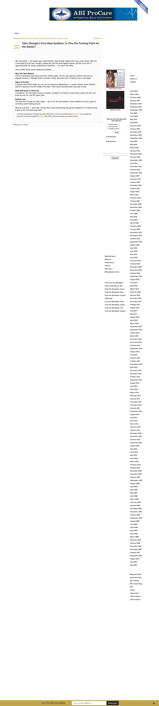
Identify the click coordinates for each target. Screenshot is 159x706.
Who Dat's (75, 114)
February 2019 (135, 260)
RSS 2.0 (41, 116)
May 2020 (133, 217)
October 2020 (135, 210)
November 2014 (136, 342)
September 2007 (136, 555)
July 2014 (133, 355)
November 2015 (136, 326)
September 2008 (136, 518)
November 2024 (136, 135)
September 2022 (136, 173)
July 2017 (133, 311)
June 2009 (134, 490)
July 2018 (133, 282)
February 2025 (135, 126)
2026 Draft (108, 298)
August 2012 (134, 383)
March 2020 (134, 223)
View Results (111, 137)
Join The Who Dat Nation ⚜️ (55, 703)
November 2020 (136, 207)
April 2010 (134, 458)
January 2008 (135, 543)
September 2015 (136, 330)
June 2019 (134, 251)
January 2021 (135, 201)
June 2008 (134, 527)
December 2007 (136, 546)
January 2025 (135, 129)
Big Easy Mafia (135, 574)
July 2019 (133, 248)
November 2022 (136, 166)
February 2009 (135, 502)
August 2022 (134, 176)
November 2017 (136, 301)
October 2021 (135, 188)
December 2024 (136, 132)
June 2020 (134, 213)
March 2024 (134, 148)
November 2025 (136, 107)
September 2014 (136, 348)
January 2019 (135, 264)
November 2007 (136, 549)
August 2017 (134, 308)
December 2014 (136, 339)
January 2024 (135, 151)
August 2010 (134, 446)
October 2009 (135, 477)
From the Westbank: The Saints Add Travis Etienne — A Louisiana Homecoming (114, 308)
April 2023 (134, 163)
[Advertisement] (125, 50)
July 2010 (133, 449)
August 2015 (134, 333)
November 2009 (136, 474)
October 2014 (135, 345)
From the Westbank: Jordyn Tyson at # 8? (114, 295)
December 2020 (136, 204)
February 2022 (135, 179)
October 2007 (135, 552)
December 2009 (136, 471)
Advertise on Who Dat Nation (93, 22)
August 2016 (134, 317)
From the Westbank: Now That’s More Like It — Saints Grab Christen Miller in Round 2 (114, 292)
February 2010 (135, 464)
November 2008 (136, 512)
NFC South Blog (136, 584)
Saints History (135, 596)
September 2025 (136, 110)
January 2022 (135, 182)
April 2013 (134, 367)
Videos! (108, 265)
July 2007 (133, 562)
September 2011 (136, 411)
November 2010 (136, 436)
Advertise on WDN (115, 109)
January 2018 (135, 295)
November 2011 (136, 405)
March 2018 (134, 289)
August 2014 (134, 352)
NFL (131, 587)
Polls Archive (111, 141)
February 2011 (135, 427)
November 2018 (136, 270)
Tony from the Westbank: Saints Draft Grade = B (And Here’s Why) (114, 283)
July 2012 (133, 386)
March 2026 (134, 94)
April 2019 (134, 257)
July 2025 (133, 113)
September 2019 (136, 242)
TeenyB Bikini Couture (115, 88)
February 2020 (135, 226)
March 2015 (134, 336)
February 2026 (135, 97)
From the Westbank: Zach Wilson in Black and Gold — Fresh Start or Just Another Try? (114, 302)
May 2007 (133, 565)
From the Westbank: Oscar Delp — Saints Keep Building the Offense (115, 289)
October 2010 (135, 439)
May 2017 (133, 314)
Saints (132, 590)
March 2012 (134, 392)
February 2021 (135, 198)
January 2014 (135, 358)
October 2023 (135, 157)
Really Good (113, 124)
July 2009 (133, 486)
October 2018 (135, 273)
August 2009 (134, 483)
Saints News (109, 262)
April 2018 (134, 286)
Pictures (108, 259)
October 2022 (135, 169)
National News (110, 256)
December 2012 (136, 370)
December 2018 (136, 267)
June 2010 (134, 452)
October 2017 (135, 304)
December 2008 (136, 508)
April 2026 (134, 91)
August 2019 (134, 245)
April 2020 (134, 220)
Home (17, 33)
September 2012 (136, 380)
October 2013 (135, 361)
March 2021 (134, 195)
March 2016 (134, 323)
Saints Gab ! (134, 593)
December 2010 (136, 433)
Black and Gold (136, 577)
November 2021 (136, 185)
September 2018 (136, 276)
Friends (133, 82)
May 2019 (133, 254)
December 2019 (136, 232)
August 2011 (134, 414)
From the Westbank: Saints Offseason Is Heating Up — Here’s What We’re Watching (114, 305)
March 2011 (134, 424)
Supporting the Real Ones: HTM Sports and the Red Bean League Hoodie (41, 38)
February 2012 (135, 395)
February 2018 (135, 292)
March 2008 (134, 537)
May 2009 (133, 493)
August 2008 (134, 521)
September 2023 (136, 160)
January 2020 (135, 229)
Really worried (114, 129)
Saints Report (135, 599)
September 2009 (136, 480)
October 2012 (135, 377)
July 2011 (133, 417)
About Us (133, 79)
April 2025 (134, 122)
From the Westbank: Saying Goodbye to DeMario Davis (114, 311)
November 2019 (136, 235)
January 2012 (135, 399)
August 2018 (134, 279)
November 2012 (136, 373)
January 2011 (135, 430)
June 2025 (134, 116)
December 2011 (136, 402)
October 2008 (135, 515)
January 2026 (135, 100)
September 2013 (136, 364)
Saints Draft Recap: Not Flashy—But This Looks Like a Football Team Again (114, 286)
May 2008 (133, 530)
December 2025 (136, 104)
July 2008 (133, 524)
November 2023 (136, 154)
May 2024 (133, 144)
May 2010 (133, 455)
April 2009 (134, 496)
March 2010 (134, 461)
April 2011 (134, 421)
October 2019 (135, 239)
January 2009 (135, 505)
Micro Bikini (134, 580)
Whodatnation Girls (112, 272)
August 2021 (134, 191)
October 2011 (135, 408)
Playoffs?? (97, 38)
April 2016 (134, 320)
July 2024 (133, 141)
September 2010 (136, 443)
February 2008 (135, 540)
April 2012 (134, 389)
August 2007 (134, 559)
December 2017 (136, 298)
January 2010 (135, 468)
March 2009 (134, 499)
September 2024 (136, 138)
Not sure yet (113, 126)
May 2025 (133, 119)
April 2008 (134, 534)
